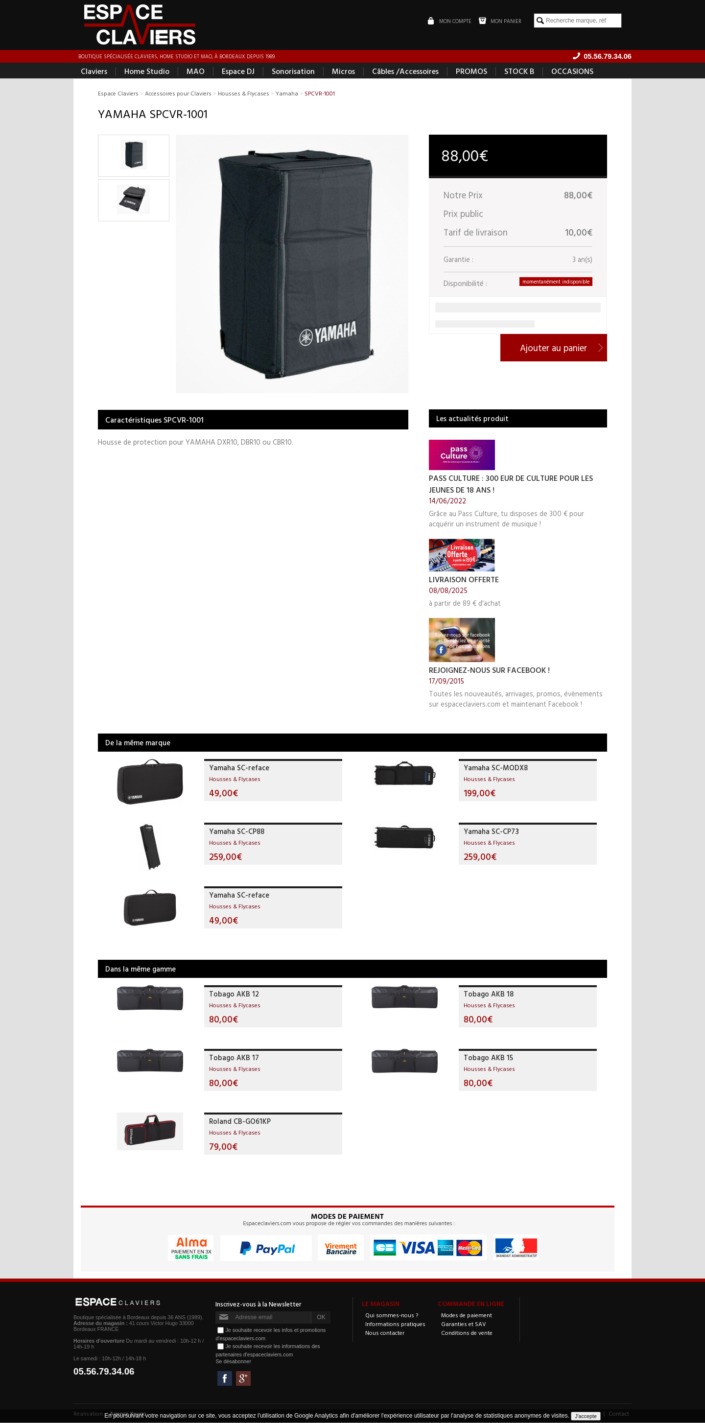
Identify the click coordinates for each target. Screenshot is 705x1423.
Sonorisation (293, 71)
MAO (196, 71)
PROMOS (471, 71)
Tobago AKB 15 (488, 1058)
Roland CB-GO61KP (240, 1121)
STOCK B (519, 71)
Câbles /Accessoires (405, 71)
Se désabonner (233, 1362)
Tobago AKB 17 (234, 1058)
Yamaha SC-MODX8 (496, 768)
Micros (343, 71)
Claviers (94, 71)
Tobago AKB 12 (234, 994)
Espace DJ (238, 71)
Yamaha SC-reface (239, 768)
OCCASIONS (572, 71)
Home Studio (146, 71)
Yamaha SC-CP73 (491, 832)
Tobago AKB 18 (489, 994)
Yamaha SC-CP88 (236, 832)
